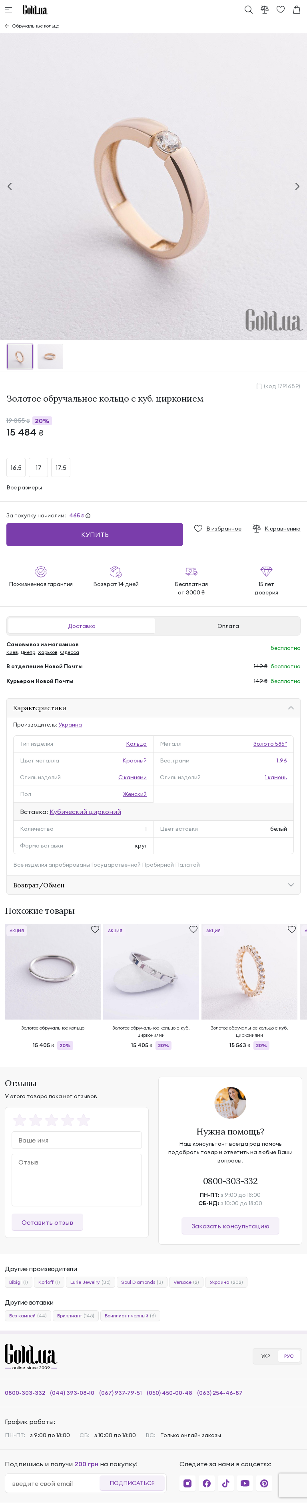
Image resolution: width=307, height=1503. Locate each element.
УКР (265, 1356)
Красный (134, 760)
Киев (12, 652)
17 (39, 467)
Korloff (49, 1282)
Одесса (69, 652)
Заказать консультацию (230, 1226)
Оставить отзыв (47, 1222)
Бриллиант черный (130, 1315)
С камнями (132, 777)
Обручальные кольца (36, 26)
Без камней (28, 1315)
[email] (56, 1483)
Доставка (82, 626)
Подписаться (132, 1483)
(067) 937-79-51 (120, 1392)
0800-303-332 (230, 1180)
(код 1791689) (282, 386)
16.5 (16, 467)
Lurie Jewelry (90, 1282)
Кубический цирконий (85, 812)
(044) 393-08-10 (72, 1392)
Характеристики (39, 708)
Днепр (27, 652)
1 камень (276, 777)
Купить (95, 535)
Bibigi (18, 1282)
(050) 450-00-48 (169, 1392)
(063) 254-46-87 (220, 1392)
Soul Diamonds (142, 1282)
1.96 (282, 760)
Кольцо (136, 743)
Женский (135, 794)
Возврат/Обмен (38, 885)
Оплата (228, 626)
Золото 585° (270, 743)
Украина (70, 724)
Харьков (47, 652)
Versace (186, 1282)
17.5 (61, 467)
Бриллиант (75, 1315)
